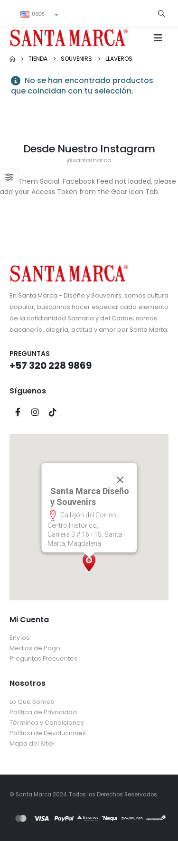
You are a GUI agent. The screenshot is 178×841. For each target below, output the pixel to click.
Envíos (19, 637)
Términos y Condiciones (46, 722)
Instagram (35, 412)
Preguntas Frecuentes (43, 658)
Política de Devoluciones (47, 733)
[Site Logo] (68, 37)
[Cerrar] (119, 479)
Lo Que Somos (31, 701)
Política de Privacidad (43, 712)
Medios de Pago (34, 648)
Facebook (17, 412)
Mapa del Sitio (31, 743)
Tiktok (53, 412)
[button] (161, 14)
